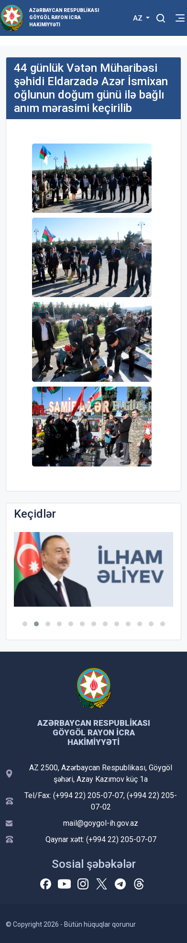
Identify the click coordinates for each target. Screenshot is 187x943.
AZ (138, 18)
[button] (25, 624)
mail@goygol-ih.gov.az (100, 823)
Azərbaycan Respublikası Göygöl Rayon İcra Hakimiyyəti (64, 17)
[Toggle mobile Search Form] (160, 17)
